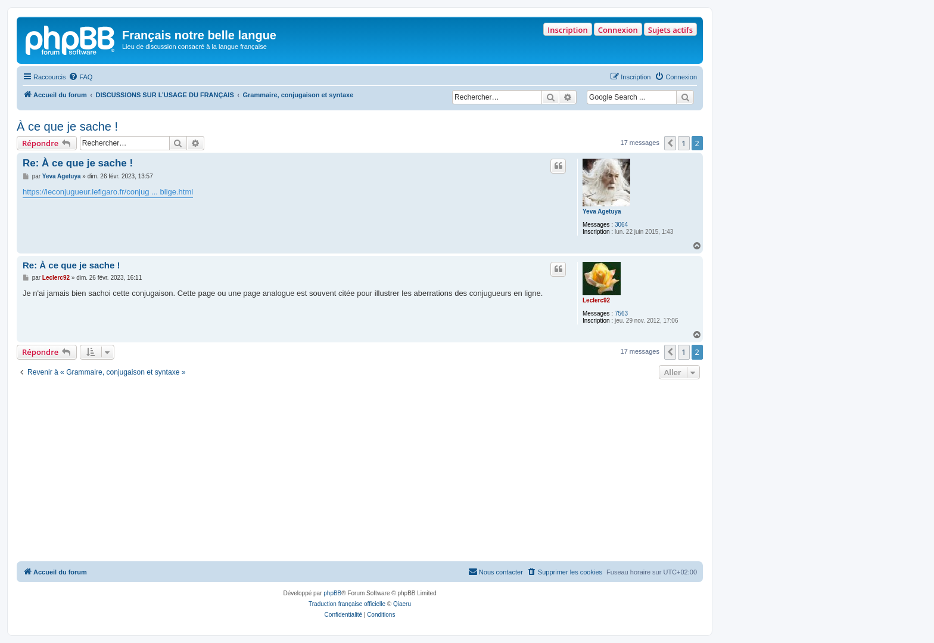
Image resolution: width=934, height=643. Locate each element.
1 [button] (683, 143)
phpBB (332, 593)
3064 (621, 224)
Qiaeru (402, 604)
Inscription (567, 29)
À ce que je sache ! (67, 126)
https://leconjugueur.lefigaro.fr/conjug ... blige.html (108, 191)
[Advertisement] (360, 471)
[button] (670, 143)
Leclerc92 (596, 300)
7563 (621, 313)
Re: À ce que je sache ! (78, 163)
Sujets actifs (670, 29)
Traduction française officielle (347, 604)
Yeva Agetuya (602, 211)
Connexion (618, 29)
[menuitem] (80, 77)
